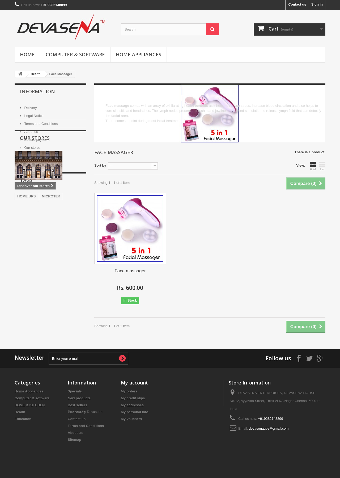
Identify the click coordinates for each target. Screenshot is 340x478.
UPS (49, 273)
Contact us (297, 4)
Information (37, 91)
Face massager (130, 270)
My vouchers (131, 419)
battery (65, 273)
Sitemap (74, 440)
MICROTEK (51, 249)
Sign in (317, 4)
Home (27, 54)
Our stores (31, 145)
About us (30, 130)
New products (79, 398)
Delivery (30, 106)
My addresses (132, 405)
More (109, 126)
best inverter (27, 265)
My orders (129, 391)
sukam (70, 257)
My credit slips (133, 398)
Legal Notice (33, 114)
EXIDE (49, 265)
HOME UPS (26, 249)
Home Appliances (138, 54)
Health (20, 412)
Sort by (100, 165)
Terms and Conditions (40, 122)
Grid (313, 166)
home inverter (28, 273)
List (322, 166)
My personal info (134, 412)
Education (23, 419)
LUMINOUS (50, 257)
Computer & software (75, 54)
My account (134, 382)
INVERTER (26, 257)
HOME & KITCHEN (30, 405)
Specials (75, 391)
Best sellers (77, 405)
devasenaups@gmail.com (269, 428)
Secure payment (36, 137)
